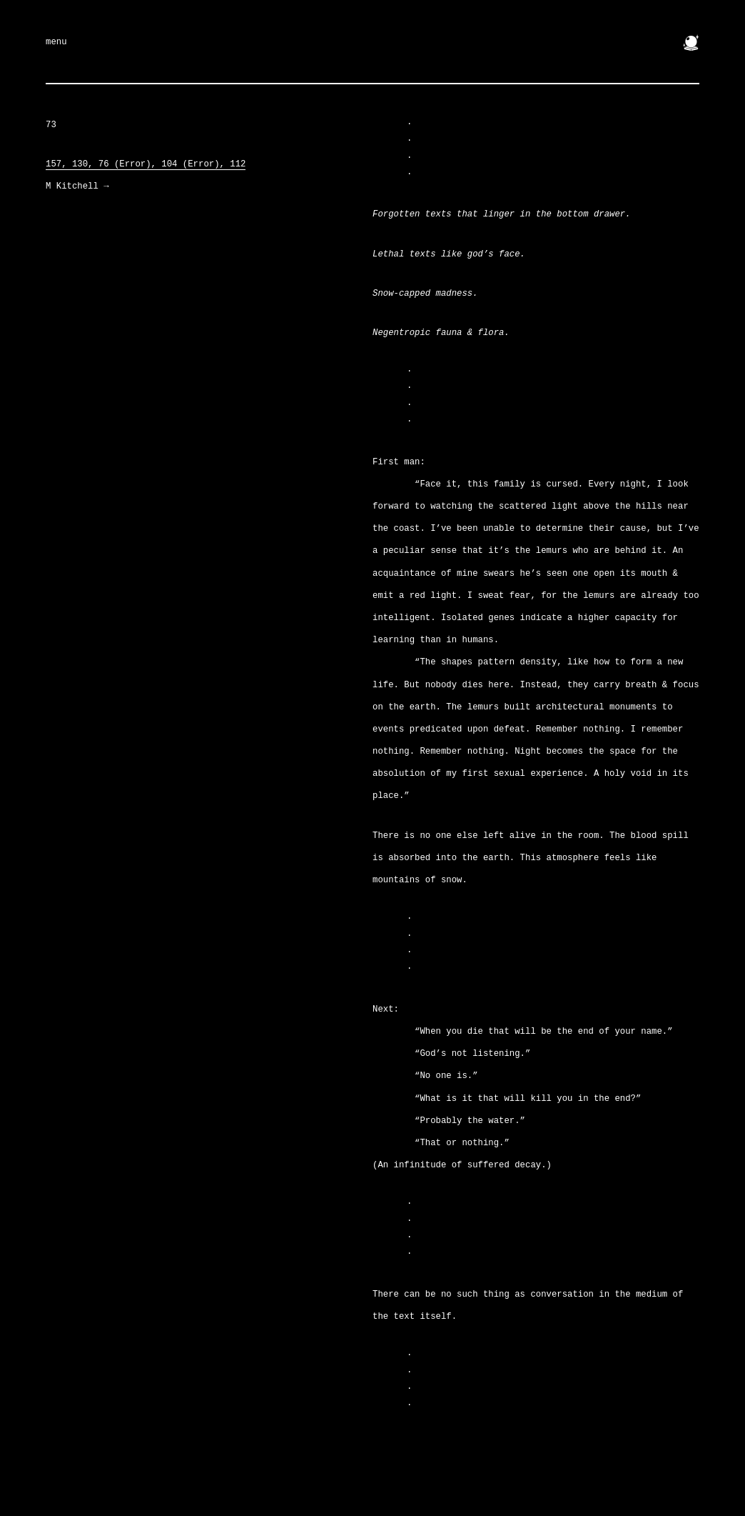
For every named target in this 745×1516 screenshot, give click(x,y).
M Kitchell (77, 186)
